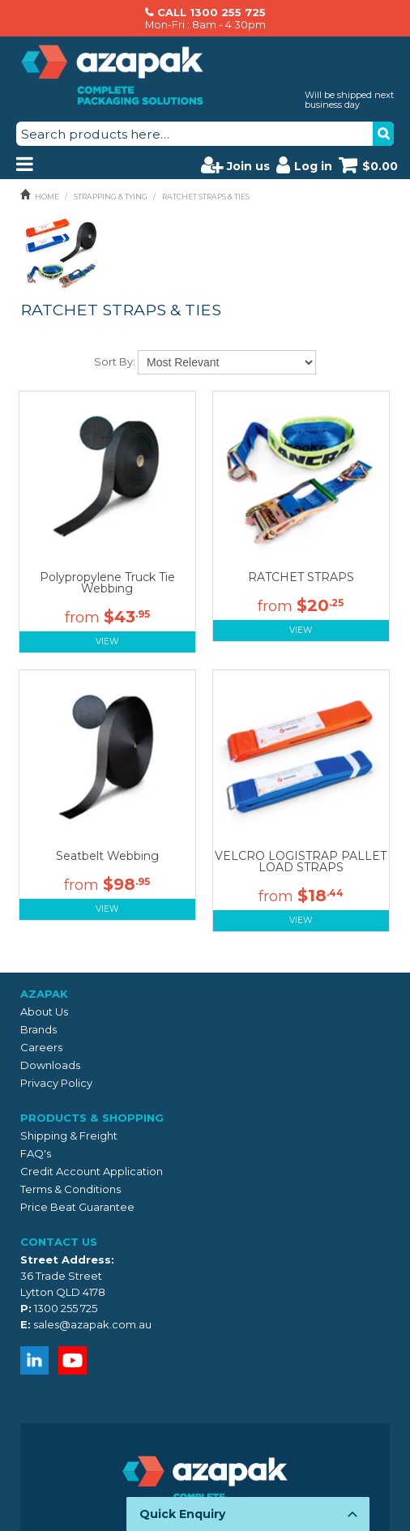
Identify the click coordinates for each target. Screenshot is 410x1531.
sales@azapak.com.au (92, 1324)
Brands (38, 1029)
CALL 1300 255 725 (211, 12)
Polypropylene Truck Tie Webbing (107, 583)
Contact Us (58, 1241)
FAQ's (35, 1153)
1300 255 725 (65, 1308)
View (107, 641)
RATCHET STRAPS (301, 577)
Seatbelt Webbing (107, 856)
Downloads (50, 1064)
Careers (41, 1047)
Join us (235, 164)
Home (47, 196)
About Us (44, 1011)
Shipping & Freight (68, 1135)
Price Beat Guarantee (77, 1206)
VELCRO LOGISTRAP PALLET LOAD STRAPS (301, 862)
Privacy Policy (56, 1082)
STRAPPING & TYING (110, 196)
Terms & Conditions (70, 1188)
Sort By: (114, 361)
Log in (304, 164)
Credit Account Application (91, 1171)
